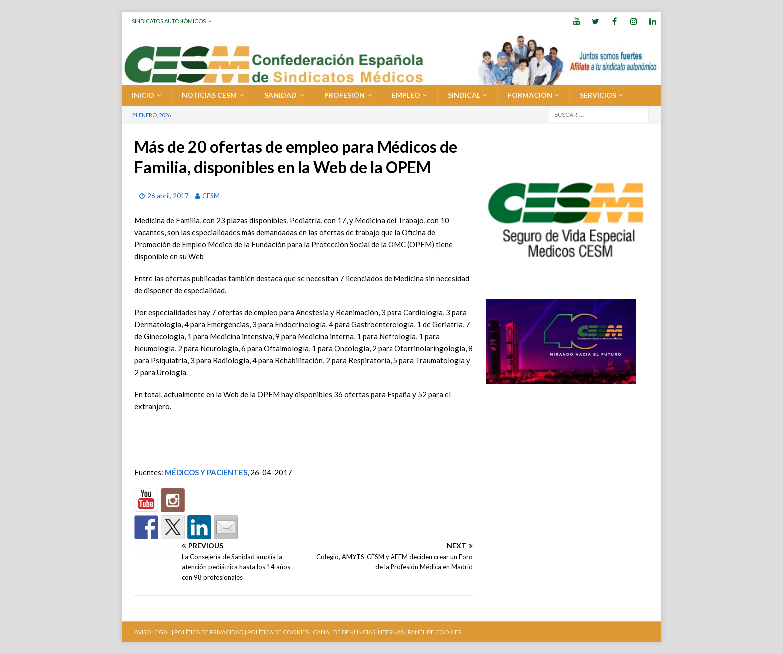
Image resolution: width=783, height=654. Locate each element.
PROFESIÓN (344, 95)
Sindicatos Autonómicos (169, 21)
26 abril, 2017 (168, 196)
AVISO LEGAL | (153, 632)
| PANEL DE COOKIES (432, 632)
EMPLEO (406, 95)
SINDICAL (464, 95)
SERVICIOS (598, 95)
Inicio (143, 95)
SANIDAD (280, 95)
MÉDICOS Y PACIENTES (206, 472)
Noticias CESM (209, 95)
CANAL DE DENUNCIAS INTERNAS (358, 632)
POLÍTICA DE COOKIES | (279, 632)
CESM (211, 196)
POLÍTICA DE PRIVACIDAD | (210, 632)
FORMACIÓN (530, 95)
